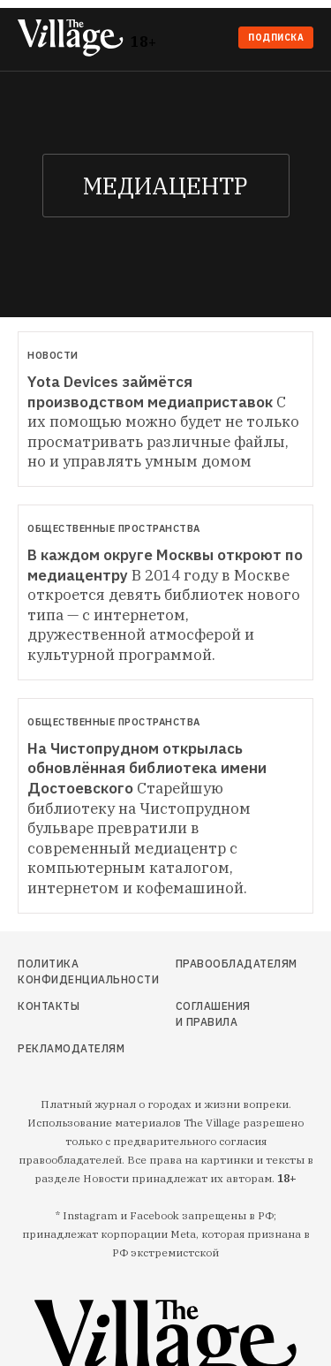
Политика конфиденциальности (61, 971)
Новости (53, 355)
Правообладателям (214, 963)
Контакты (48, 1006)
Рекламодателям (61, 1048)
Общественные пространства (113, 528)
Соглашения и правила (213, 1013)
